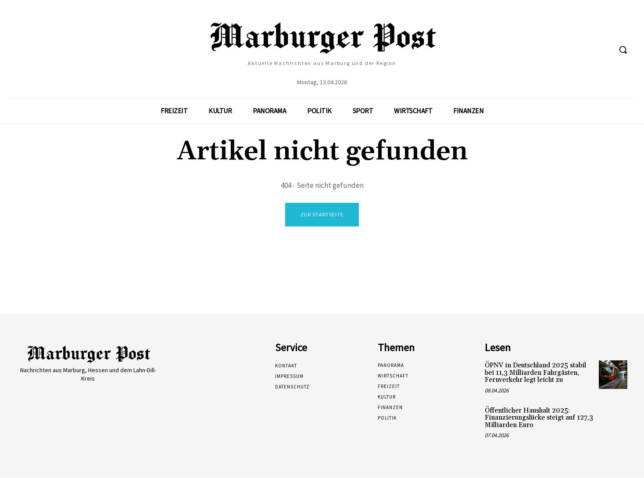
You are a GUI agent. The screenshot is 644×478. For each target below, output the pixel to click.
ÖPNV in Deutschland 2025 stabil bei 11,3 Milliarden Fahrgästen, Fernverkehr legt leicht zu (535, 373)
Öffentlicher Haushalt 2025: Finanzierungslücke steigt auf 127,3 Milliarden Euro (539, 418)
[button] (622, 49)
